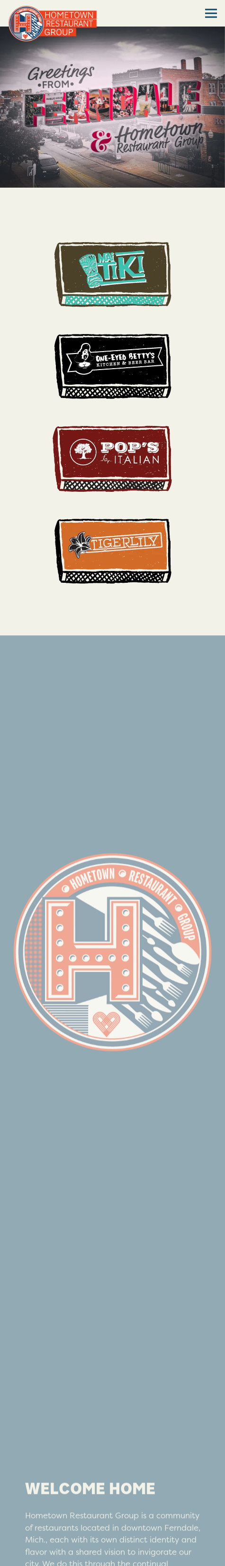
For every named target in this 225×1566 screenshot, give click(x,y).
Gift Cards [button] (113, 1527)
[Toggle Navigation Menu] (211, 13)
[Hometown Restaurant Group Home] (53, 22)
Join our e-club (112, 1553)
